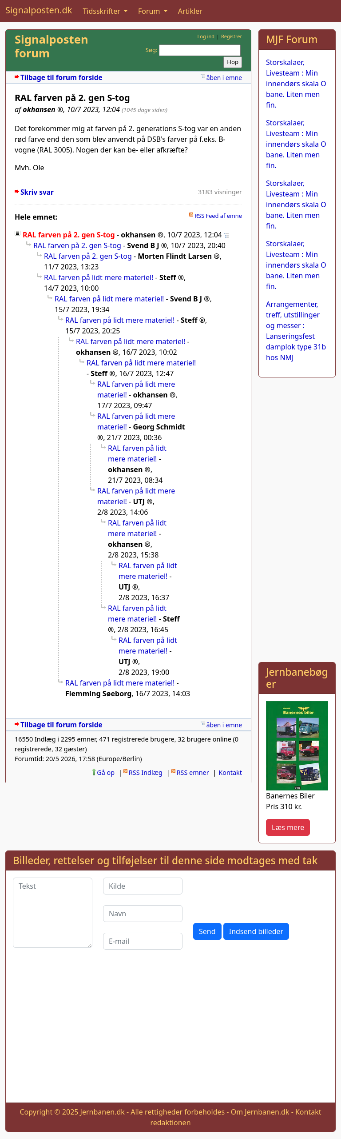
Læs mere (288, 827)
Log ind (205, 36)
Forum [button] (150, 11)
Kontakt (230, 772)
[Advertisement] (297, 518)
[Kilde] (142, 886)
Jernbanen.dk (102, 1112)
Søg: (152, 50)
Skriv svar (37, 192)
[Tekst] (52, 913)
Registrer (231, 36)
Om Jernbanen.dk (260, 1112)
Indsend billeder (256, 931)
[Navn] (142, 913)
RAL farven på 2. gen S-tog (77, 245)
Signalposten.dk (38, 10)
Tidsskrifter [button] (102, 11)
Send (207, 931)
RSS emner (193, 772)
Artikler (190, 11)
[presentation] (260, 895)
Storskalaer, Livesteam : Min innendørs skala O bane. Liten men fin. (296, 83)
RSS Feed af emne (218, 216)
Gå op (106, 772)
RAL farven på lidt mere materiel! (98, 277)
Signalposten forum (51, 46)
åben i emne (224, 77)
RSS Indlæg (146, 772)
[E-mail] (142, 941)
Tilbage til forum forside (61, 77)
